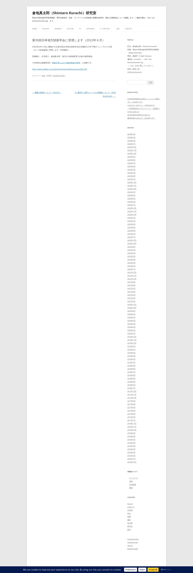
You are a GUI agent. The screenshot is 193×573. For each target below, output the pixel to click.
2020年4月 (131, 327)
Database (90, 29)
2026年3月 (131, 137)
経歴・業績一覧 (133, 69)
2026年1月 (131, 144)
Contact (128, 29)
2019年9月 (131, 346)
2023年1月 (131, 237)
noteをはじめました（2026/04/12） (141, 105)
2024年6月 (131, 195)
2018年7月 (131, 372)
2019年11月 (131, 340)
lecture (130, 504)
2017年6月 (131, 407)
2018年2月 (131, 385)
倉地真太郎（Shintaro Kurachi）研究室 (64, 12)
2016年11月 (131, 426)
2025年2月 (131, 176)
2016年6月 (131, 443)
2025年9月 (131, 156)
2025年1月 (131, 179)
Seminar (57, 29)
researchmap (132, 542)
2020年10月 (131, 308)
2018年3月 (131, 381)
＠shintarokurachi (134, 72)
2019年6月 (131, 353)
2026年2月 (131, 140)
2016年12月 (131, 423)
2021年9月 (131, 282)
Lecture (70, 29)
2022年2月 (131, 266)
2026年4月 (131, 134)
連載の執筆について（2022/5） (46, 92)
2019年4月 (131, 356)
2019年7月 (131, 349)
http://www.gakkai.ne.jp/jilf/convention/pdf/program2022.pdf (59, 69)
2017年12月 (131, 391)
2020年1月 (131, 333)
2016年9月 (131, 433)
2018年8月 (131, 369)
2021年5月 (131, 295)
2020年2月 (131, 330)
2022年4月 (131, 259)
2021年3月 (131, 301)
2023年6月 (131, 224)
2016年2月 (131, 455)
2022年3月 (131, 263)
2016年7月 (131, 439)
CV (80, 29)
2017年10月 (131, 398)
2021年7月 (131, 288)
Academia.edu (133, 539)
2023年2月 (131, 234)
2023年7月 (131, 221)
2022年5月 (131, 256)
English (45, 29)
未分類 (130, 523)
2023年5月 (131, 227)
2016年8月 (131, 436)
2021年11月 (131, 275)
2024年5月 (131, 198)
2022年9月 (131, 246)
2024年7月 (131, 192)
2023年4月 (131, 230)
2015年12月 (131, 462)
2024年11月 (131, 185)
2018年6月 (131, 375)
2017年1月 (131, 420)
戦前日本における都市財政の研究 (66, 62)
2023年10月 (131, 214)
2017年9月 (131, 401)
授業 (129, 516)
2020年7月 (131, 317)
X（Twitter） (105, 29)
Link (117, 29)
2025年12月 (131, 147)
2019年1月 (131, 362)
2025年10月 (131, 153)
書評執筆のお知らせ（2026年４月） (141, 118)
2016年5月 (131, 446)
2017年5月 (131, 410)
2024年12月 (131, 182)
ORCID (130, 545)
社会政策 (132, 484)
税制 (131, 487)
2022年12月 (131, 240)
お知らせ (130, 507)
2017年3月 (131, 417)
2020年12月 (131, 304)
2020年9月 (131, 311)
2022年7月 (131, 250)
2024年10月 (131, 189)
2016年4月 (131, 449)
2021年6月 (131, 291)
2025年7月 (131, 163)
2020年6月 (131, 320)
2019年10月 (131, 343)
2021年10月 (131, 279)
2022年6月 (131, 253)
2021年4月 (131, 298)
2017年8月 (131, 404)
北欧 (131, 481)
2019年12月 (131, 336)
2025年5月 (131, 169)
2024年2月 (131, 201)
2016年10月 (131, 430)
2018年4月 (131, 378)
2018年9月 (131, 365)
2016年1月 (131, 459)
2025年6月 (131, 166)
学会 (43, 75)
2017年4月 (131, 414)
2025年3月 (131, 173)
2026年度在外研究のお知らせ (138, 115)
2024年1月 (131, 205)
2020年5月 (131, 324)
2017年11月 (131, 394)
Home (34, 29)
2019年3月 (131, 359)
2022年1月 (131, 269)
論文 (129, 529)
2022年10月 (131, 243)
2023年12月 (131, 208)
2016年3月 (131, 452)
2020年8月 (131, 314)
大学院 (130, 510)
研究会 (130, 526)
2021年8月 (131, 285)
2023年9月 (131, 218)
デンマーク (133, 478)
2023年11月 (131, 211)
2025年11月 (131, 150)
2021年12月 (131, 272)
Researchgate (132, 549)
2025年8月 (131, 160)
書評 (129, 520)
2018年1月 (131, 388)
